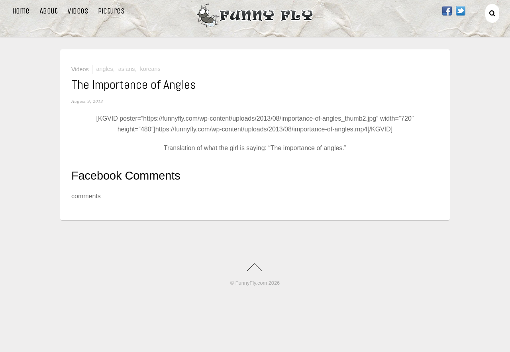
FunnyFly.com (251, 283)
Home (20, 11)
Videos (77, 11)
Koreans (150, 69)
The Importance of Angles (133, 84)
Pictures (111, 11)
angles (104, 69)
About (48, 11)
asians (126, 69)
